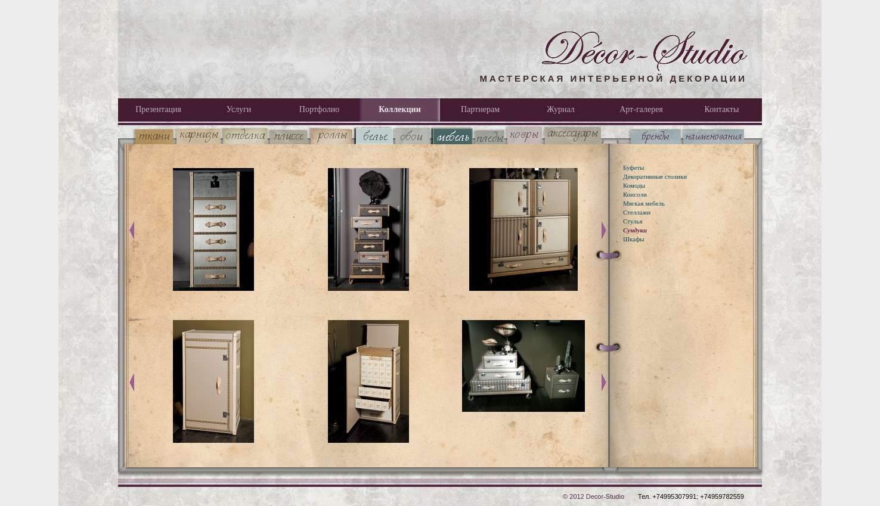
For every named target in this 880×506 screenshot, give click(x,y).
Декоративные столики (655, 176)
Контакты (722, 109)
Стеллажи (636, 212)
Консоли (635, 194)
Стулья (632, 221)
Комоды (634, 185)
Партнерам (480, 109)
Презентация (158, 109)
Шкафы (633, 239)
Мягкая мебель (644, 203)
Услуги (239, 109)
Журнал (561, 109)
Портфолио (319, 109)
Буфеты (633, 167)
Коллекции (399, 109)
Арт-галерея (641, 109)
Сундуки (635, 230)
